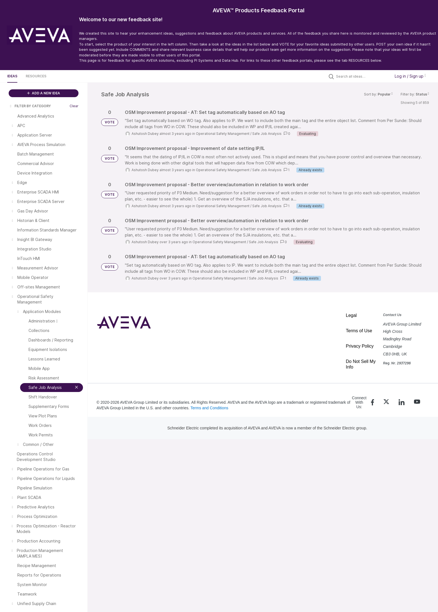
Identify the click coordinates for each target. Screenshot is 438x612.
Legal (351, 315)
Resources (36, 76)
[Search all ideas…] (362, 76)
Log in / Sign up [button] (410, 76)
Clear (74, 106)
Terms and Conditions (209, 408)
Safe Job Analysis (267, 134)
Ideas (12, 76)
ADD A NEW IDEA (43, 93)
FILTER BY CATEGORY (30, 106)
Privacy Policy (360, 346)
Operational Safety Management (222, 134)
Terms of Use (359, 330)
